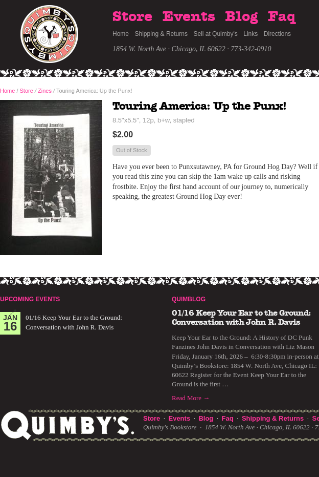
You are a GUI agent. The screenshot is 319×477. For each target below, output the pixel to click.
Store (132, 17)
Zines (45, 91)
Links (250, 33)
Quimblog (189, 299)
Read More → (191, 398)
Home (120, 33)
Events (189, 17)
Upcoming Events (30, 299)
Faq (281, 17)
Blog (241, 17)
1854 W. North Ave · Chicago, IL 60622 (168, 49)
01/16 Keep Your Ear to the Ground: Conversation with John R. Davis (241, 317)
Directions (277, 33)
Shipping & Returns (161, 33)
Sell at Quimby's (215, 33)
